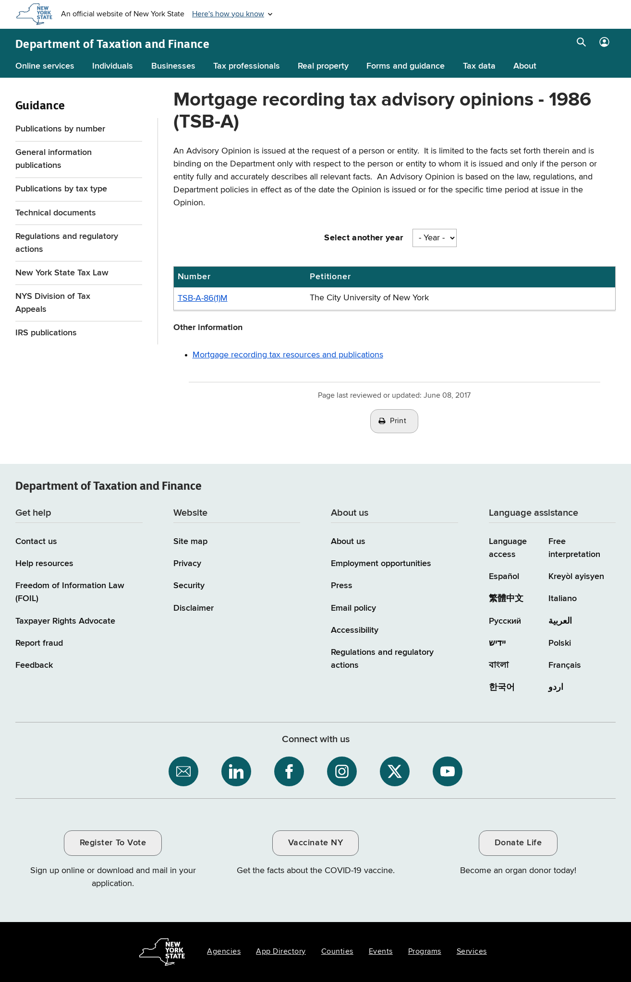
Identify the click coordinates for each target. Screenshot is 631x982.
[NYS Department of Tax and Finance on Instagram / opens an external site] (342, 771)
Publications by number (60, 129)
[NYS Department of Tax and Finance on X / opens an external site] (395, 771)
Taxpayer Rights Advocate (65, 621)
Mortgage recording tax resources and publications (288, 355)
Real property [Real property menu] (323, 66)
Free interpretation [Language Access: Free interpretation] (574, 548)
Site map (190, 541)
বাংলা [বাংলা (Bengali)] (499, 665)
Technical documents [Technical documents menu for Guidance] (55, 213)
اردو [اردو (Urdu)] (555, 687)
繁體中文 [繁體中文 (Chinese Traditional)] (506, 598)
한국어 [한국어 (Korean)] (502, 687)
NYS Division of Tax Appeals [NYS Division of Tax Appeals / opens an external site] (52, 303)
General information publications (53, 159)
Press (341, 585)
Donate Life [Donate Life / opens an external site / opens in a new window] (518, 843)
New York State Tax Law (62, 273)
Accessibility (354, 630)
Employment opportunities (381, 563)
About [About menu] (524, 66)
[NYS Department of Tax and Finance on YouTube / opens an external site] (447, 771)
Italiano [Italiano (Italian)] (562, 598)
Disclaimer (193, 608)
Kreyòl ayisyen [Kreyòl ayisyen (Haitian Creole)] (576, 576)
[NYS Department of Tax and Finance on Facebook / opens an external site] (289, 771)
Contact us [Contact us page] (36, 541)
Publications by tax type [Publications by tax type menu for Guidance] (61, 189)
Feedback (34, 665)
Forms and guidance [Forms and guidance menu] (405, 66)
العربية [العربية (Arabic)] (560, 621)
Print (398, 421)
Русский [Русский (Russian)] (505, 621)
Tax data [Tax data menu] (479, 66)
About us (348, 541)
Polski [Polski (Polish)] (559, 643)
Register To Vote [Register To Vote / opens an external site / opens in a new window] (113, 843)
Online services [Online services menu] (44, 66)
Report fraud (39, 643)
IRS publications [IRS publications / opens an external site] (47, 333)
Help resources (44, 563)
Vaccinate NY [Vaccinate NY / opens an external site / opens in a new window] (315, 843)
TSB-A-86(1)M (203, 298)
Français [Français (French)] (564, 665)
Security (189, 585)
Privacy (187, 563)
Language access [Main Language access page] (508, 548)
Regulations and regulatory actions (66, 243)
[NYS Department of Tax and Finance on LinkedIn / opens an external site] (236, 771)
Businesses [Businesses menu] (173, 66)
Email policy (353, 608)
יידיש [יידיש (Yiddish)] (497, 643)
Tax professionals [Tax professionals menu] (246, 66)
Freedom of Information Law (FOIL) (69, 592)
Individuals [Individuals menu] (112, 66)
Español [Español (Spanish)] (504, 576)
